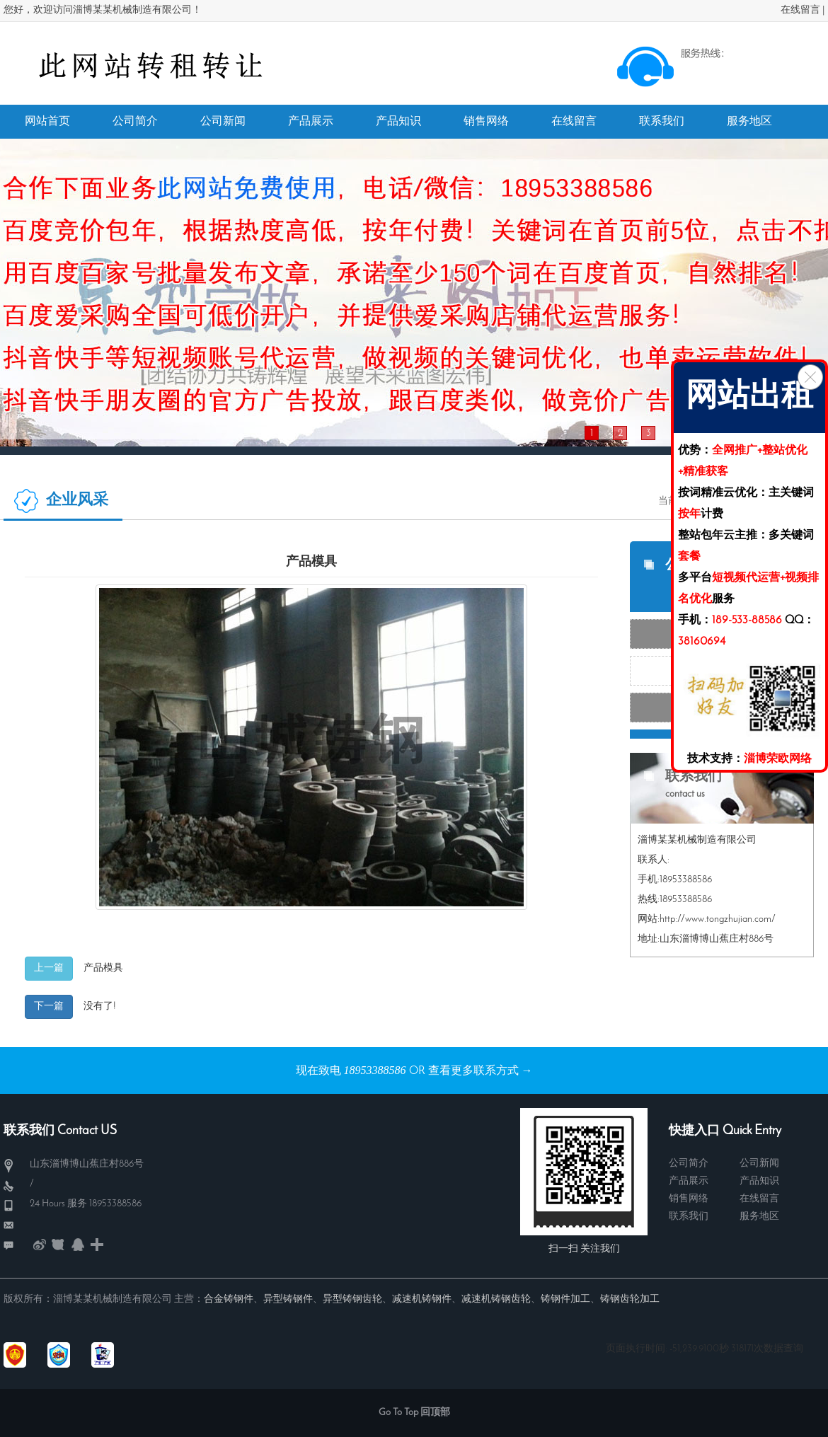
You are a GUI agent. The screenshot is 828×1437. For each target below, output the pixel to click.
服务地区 (759, 1216)
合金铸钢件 (228, 1299)
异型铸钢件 (288, 1299)
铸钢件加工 (565, 1299)
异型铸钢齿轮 (352, 1299)
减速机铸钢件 (422, 1299)
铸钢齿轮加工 (630, 1299)
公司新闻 (759, 1163)
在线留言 (800, 10)
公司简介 (688, 1163)
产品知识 (759, 1181)
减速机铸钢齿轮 (496, 1299)
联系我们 (688, 1216)
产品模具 (103, 968)
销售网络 (688, 1199)
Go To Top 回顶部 (414, 1412)
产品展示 (688, 1181)
